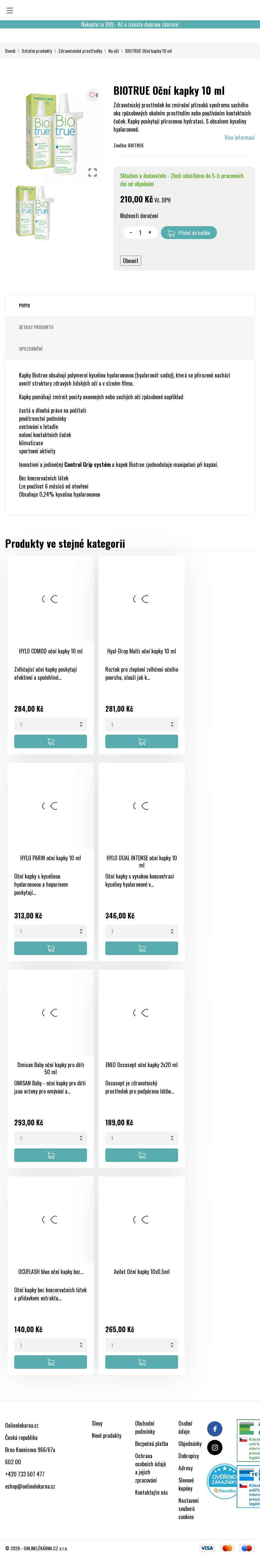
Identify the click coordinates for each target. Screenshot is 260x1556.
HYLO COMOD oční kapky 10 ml (51, 651)
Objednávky (189, 1444)
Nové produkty (106, 1435)
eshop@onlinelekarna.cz (30, 1486)
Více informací (239, 137)
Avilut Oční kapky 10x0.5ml (142, 1272)
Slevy (97, 1423)
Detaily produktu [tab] (36, 327)
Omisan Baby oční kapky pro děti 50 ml (50, 1068)
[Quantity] (50, 724)
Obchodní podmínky (145, 1427)
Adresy (185, 1468)
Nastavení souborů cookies (188, 1508)
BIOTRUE (136, 145)
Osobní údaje (185, 1427)
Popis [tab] (24, 305)
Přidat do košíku (189, 233)
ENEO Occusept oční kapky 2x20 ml (142, 1065)
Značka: (120, 145)
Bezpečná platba (151, 1444)
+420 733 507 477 (24, 1474)
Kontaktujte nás (151, 1492)
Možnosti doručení (139, 216)
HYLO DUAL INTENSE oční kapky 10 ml (142, 861)
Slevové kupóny (186, 1484)
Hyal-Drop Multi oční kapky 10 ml (141, 651)
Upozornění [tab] (31, 348)
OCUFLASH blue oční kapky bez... (50, 1272)
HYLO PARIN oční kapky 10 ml (50, 858)
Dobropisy (188, 1456)
